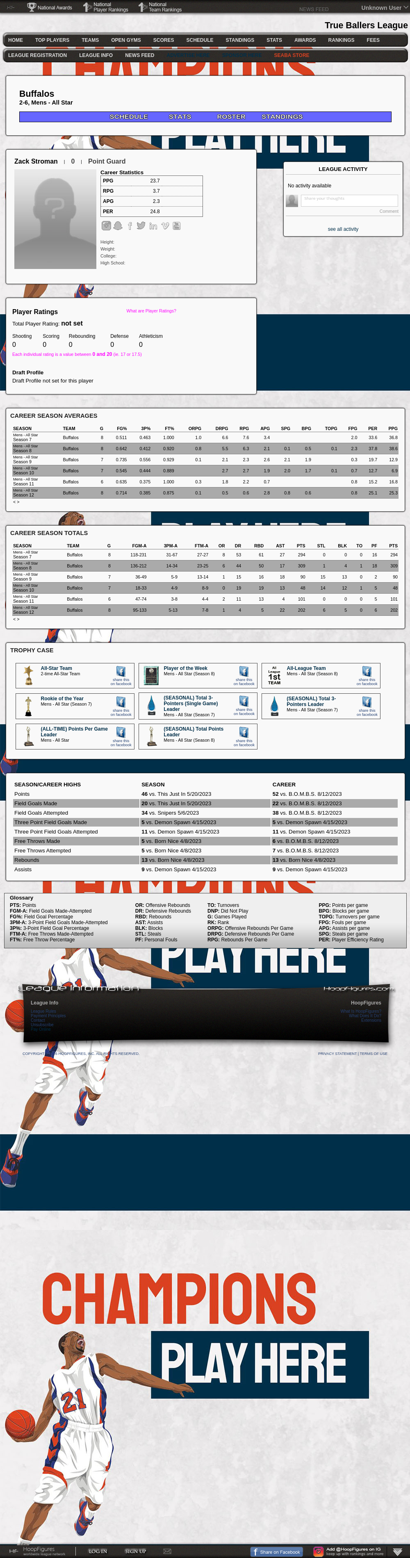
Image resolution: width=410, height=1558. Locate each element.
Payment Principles (48, 1016)
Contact (38, 1020)
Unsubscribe (42, 1025)
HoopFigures (366, 1003)
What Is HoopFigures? (361, 1011)
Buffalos (36, 94)
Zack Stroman (36, 161)
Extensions (371, 1020)
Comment (389, 211)
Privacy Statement (337, 1054)
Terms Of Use (373, 1054)
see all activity (343, 229)
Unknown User (382, 8)
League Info (44, 1003)
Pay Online (41, 1029)
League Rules (43, 1011)
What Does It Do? (365, 1016)
